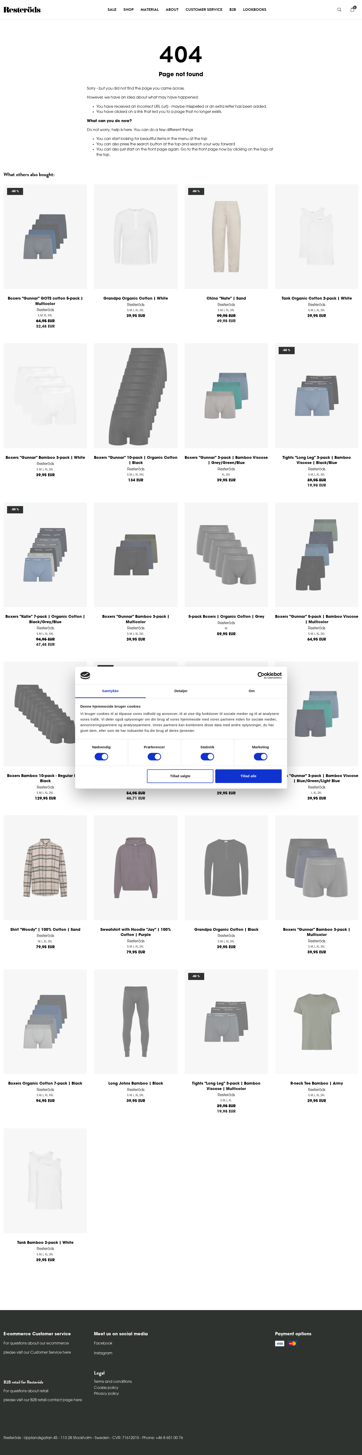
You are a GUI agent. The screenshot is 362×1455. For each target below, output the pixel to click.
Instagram (103, 1353)
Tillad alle (248, 776)
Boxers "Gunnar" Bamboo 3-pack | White (45, 458)
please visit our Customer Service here (37, 1353)
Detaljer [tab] (181, 691)
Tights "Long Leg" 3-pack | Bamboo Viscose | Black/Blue (316, 460)
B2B (232, 9)
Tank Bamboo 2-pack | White (45, 1243)
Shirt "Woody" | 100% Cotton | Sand (45, 930)
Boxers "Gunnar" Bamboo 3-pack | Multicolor (135, 619)
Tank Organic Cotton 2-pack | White (317, 299)
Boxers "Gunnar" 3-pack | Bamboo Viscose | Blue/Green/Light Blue (316, 778)
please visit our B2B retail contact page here (43, 1400)
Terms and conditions (113, 1382)
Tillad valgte (180, 776)
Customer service (204, 9)
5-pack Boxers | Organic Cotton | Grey (226, 617)
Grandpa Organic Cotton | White (135, 299)
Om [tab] (252, 691)
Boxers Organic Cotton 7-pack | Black (45, 1084)
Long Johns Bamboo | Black (135, 1084)
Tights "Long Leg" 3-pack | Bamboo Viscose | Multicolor (226, 1086)
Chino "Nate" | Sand (226, 299)
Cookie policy (106, 1388)
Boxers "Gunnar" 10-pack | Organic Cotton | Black (135, 460)
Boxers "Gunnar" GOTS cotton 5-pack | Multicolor (45, 301)
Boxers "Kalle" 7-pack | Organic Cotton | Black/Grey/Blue (45, 619)
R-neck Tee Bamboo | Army (316, 1084)
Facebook (103, 1343)
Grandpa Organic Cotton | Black (226, 930)
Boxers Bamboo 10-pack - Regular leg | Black (45, 778)
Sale (112, 9)
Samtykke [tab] (110, 691)
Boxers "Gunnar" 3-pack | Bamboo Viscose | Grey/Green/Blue (226, 460)
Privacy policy (106, 1394)
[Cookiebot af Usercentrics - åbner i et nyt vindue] (261, 675)
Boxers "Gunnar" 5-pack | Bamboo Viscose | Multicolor (316, 619)
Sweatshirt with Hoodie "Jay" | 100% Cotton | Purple (135, 932)
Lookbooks (254, 9)
